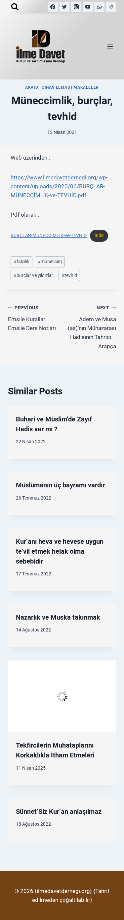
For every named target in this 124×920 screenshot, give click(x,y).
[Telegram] (111, 7)
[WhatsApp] (99, 7)
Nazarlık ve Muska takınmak (58, 617)
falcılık (21, 261)
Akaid (31, 87)
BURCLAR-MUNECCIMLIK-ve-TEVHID (49, 235)
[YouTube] (88, 7)
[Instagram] (76, 7)
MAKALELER (86, 87)
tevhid (69, 275)
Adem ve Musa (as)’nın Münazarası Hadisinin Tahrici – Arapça (92, 326)
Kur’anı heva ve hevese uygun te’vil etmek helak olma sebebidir (59, 551)
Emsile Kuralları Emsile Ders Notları (32, 317)
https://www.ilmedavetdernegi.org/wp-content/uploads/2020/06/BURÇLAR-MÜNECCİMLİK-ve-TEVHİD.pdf (59, 186)
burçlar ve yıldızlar (33, 275)
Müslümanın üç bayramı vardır (60, 485)
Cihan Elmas (56, 87)
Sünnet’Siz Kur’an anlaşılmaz (59, 811)
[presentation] (62, 696)
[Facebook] (53, 7)
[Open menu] (110, 47)
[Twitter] (65, 7)
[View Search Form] (14, 7)
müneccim (50, 261)
